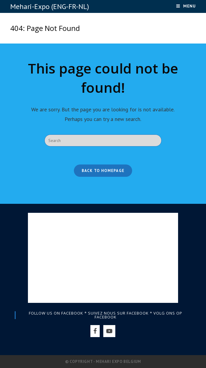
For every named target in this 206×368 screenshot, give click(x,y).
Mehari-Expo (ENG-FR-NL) (49, 6)
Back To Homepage (103, 170)
